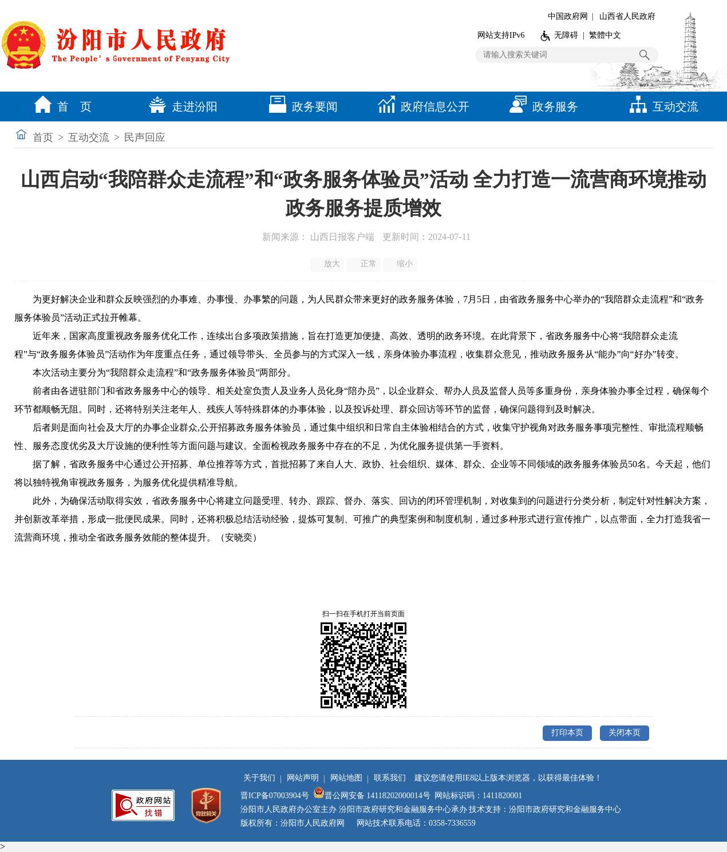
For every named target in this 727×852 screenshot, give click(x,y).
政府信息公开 (420, 106)
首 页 (60, 106)
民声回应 (144, 137)
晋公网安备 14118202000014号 (371, 795)
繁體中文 (605, 35)
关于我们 (259, 778)
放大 (328, 264)
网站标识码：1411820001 (478, 795)
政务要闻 (300, 106)
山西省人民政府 (627, 16)
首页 (43, 137)
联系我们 (390, 778)
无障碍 (566, 35)
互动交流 (661, 106)
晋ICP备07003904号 (274, 795)
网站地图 (346, 778)
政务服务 (541, 106)
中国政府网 (568, 16)
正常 (364, 264)
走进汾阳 (180, 106)
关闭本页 (625, 732)
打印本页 (567, 732)
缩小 (401, 264)
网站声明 (303, 778)
